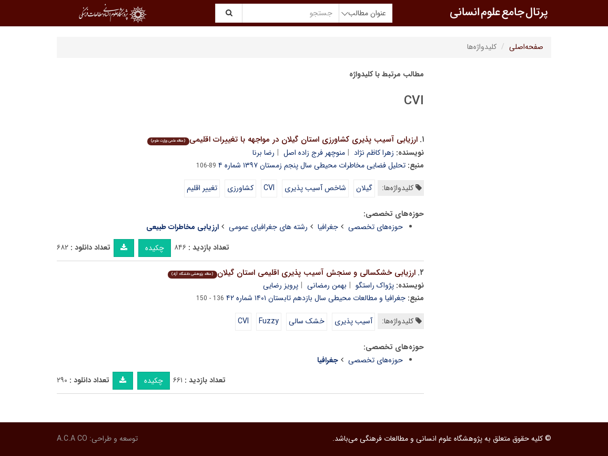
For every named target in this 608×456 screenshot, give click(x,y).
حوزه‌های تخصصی (375, 227)
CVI (269, 188)
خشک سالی (307, 321)
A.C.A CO (72, 438)
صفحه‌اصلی (526, 47)
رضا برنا (263, 152)
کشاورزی (240, 188)
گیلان (364, 188)
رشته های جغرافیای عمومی (268, 227)
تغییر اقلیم (202, 188)
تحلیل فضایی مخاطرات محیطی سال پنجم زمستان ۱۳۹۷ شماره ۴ (312, 165)
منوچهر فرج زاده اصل (314, 152)
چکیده (154, 248)
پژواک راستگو (375, 285)
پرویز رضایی (280, 285)
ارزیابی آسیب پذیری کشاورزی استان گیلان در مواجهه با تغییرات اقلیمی (282, 139)
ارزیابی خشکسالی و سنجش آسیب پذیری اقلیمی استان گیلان (291, 272)
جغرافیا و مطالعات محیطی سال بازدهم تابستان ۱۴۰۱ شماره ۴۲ (316, 298)
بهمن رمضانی (327, 285)
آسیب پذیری (353, 321)
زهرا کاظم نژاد (374, 152)
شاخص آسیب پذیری (315, 188)
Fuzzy (269, 321)
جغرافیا (328, 227)
